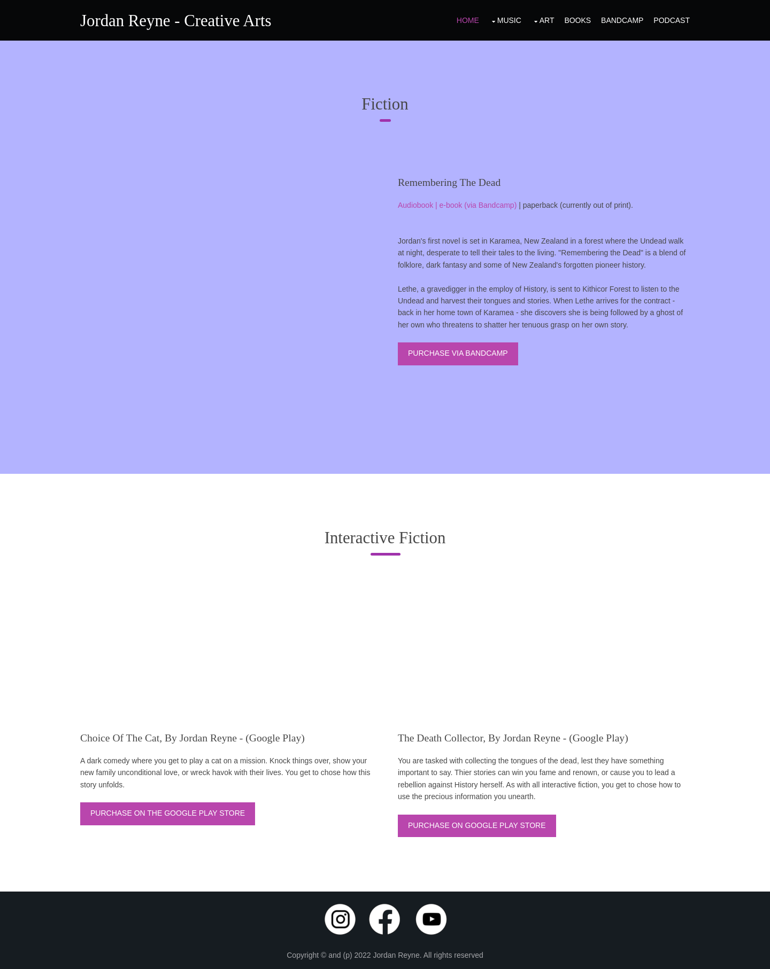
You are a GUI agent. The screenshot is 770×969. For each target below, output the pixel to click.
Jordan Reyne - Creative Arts (176, 21)
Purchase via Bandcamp (458, 353)
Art (547, 20)
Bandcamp (622, 20)
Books (577, 20)
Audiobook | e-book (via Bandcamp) (457, 205)
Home (468, 20)
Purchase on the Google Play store (167, 813)
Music (509, 20)
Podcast (671, 20)
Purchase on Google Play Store (477, 825)
